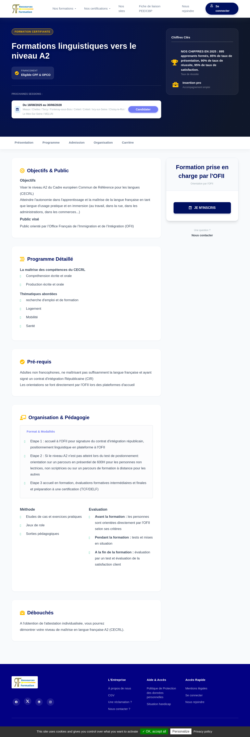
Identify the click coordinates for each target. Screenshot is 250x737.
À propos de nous (119, 688)
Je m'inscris (202, 207)
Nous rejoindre (188, 8)
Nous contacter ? (119, 709)
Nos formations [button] (63, 8)
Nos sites (121, 8)
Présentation (24, 142)
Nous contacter (202, 235)
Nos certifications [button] (96, 8)
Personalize (180, 731)
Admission (77, 142)
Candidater (143, 109)
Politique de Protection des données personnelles (161, 693)
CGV (111, 695)
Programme (51, 142)
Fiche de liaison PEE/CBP (150, 8)
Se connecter (219, 8)
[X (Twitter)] (27, 701)
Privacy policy (202, 731)
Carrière (128, 142)
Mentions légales (196, 688)
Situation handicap (159, 704)
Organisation (103, 142)
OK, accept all (154, 731)
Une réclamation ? (120, 702)
